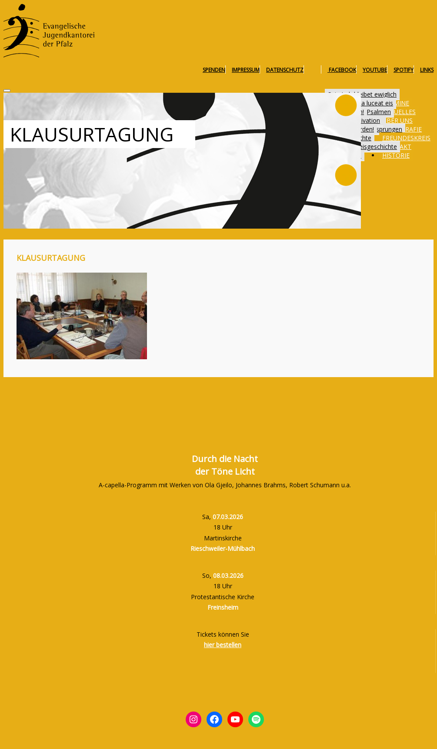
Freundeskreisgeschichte (362, 146)
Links (427, 70)
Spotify (404, 70)
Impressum (246, 70)
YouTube (375, 70)
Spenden (214, 70)
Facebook (341, 70)
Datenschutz (285, 70)
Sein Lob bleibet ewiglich (362, 94)
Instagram (315, 69)
